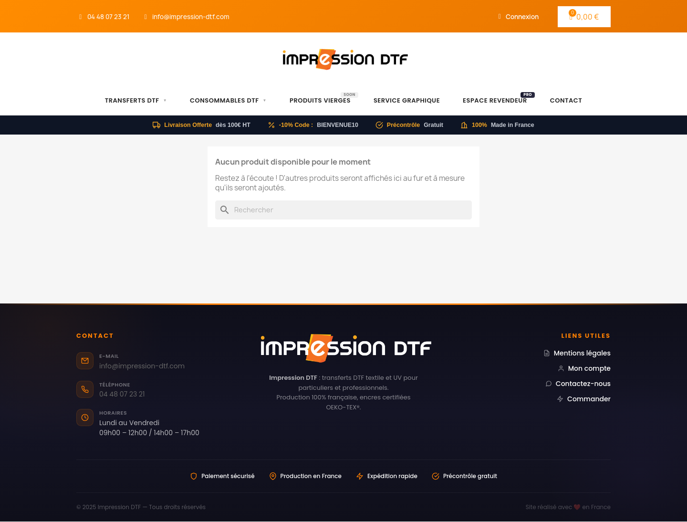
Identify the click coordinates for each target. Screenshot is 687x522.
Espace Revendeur (499, 98)
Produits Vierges (324, 98)
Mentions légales (577, 353)
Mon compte (584, 368)
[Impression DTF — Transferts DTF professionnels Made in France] (343, 348)
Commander (584, 399)
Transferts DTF (136, 100)
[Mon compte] (518, 17)
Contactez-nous (578, 383)
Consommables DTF (228, 100)
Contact (566, 100)
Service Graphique (407, 100)
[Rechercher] (343, 209)
